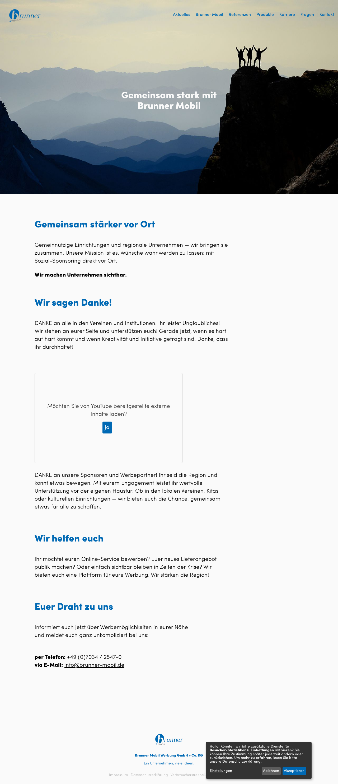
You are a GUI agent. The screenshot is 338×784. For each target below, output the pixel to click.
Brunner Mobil (209, 15)
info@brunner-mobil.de (94, 665)
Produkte (265, 15)
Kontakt (327, 15)
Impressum (118, 775)
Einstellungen (221, 771)
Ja (107, 427)
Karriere (287, 15)
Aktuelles (181, 15)
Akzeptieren (294, 771)
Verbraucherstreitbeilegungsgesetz (200, 775)
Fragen (307, 15)
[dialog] (259, 760)
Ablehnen (271, 771)
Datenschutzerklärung (149, 775)
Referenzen (240, 15)
